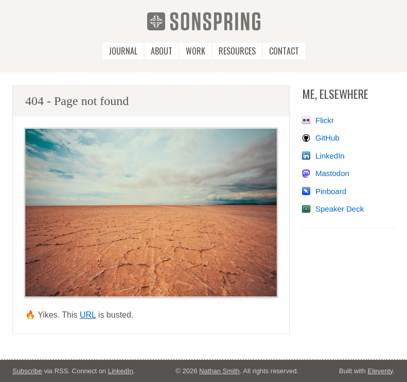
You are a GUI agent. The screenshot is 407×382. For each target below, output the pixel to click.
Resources (237, 51)
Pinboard (330, 191)
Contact (284, 51)
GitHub (327, 137)
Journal (123, 51)
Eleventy (380, 371)
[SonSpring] (203, 20)
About (161, 51)
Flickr (324, 120)
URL (88, 314)
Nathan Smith (219, 371)
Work (195, 51)
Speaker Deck (339, 208)
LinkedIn (330, 155)
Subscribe (27, 371)
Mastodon (332, 173)
